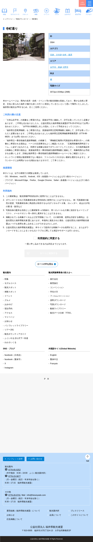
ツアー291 (9, 330)
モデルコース (15, 14)
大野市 (65, 67)
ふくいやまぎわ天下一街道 (16, 338)
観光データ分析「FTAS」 (61, 313)
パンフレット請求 (15, 459)
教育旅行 (54, 283)
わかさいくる (10, 342)
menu (89, 3)
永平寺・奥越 (56, 67)
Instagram (9, 368)
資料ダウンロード (58, 300)
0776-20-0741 (14, 495)
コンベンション (57, 287)
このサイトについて (79, 515)
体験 (36, 14)
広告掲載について (14, 519)
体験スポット (10, 292)
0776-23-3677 (14, 476)
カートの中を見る (45, 264)
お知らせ (8, 321)
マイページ (9, 317)
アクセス (8, 313)
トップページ (8, 19)
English (53, 355)
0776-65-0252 (14, 470)
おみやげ (68, 14)
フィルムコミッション (60, 296)
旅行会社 (54, 279)
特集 (6, 279)
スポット (25, 14)
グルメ (57, 14)
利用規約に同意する (49, 238)
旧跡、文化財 (56, 55)
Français (54, 363)
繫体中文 (54, 359)
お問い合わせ (36, 459)
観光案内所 (54, 511)
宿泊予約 (78, 14)
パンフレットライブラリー (16, 325)
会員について (55, 515)
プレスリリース (77, 511)
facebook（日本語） (13, 355)
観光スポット (10, 287)
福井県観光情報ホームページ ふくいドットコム (14, 3)
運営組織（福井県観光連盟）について (23, 511)
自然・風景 (67, 55)
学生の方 (54, 292)
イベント (46, 14)
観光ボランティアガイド (15, 334)
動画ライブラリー (58, 309)
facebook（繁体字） (13, 359)
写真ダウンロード (22, 19)
